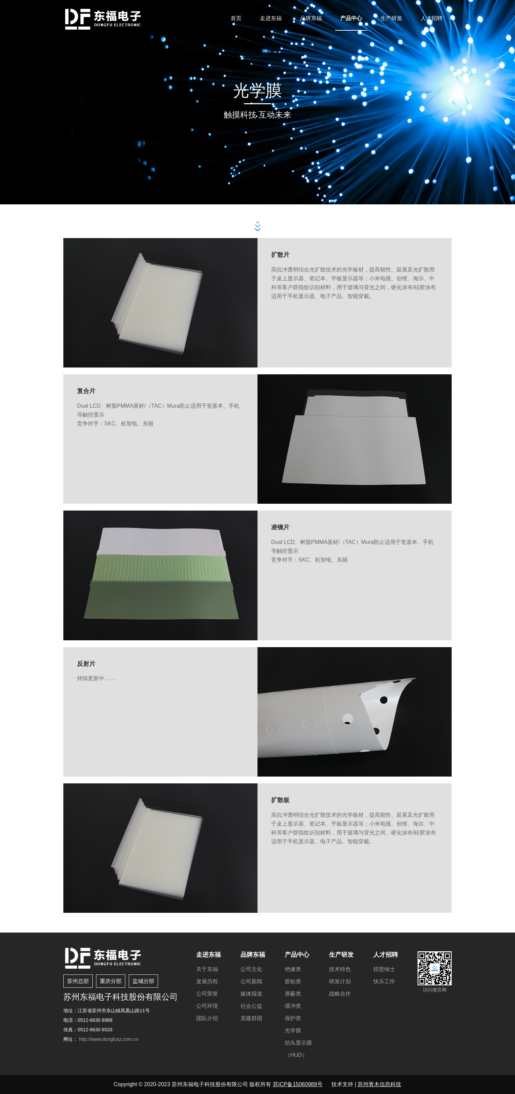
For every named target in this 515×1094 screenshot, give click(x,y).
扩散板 (280, 800)
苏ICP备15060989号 (298, 1084)
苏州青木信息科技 (379, 1084)
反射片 (86, 663)
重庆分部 (111, 981)
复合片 (86, 391)
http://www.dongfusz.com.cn (108, 1039)
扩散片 (280, 254)
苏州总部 (78, 981)
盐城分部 (143, 981)
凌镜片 (280, 527)
